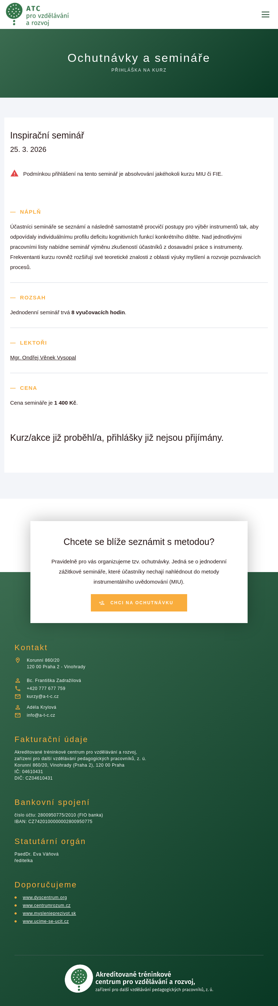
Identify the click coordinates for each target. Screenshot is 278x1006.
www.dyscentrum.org (47, 897)
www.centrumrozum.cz (48, 905)
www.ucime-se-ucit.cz (47, 921)
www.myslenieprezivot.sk (51, 913)
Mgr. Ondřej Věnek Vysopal (44, 357)
